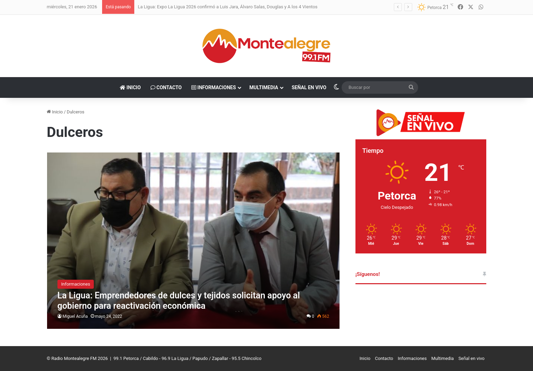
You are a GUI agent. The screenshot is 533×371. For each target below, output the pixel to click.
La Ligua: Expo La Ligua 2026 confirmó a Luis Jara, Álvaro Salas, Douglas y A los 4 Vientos (227, 6)
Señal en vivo (309, 87)
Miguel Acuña (75, 316)
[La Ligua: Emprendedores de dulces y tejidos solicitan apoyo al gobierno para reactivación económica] (193, 240)
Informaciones (213, 87)
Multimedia (264, 87)
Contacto (166, 87)
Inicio (130, 87)
